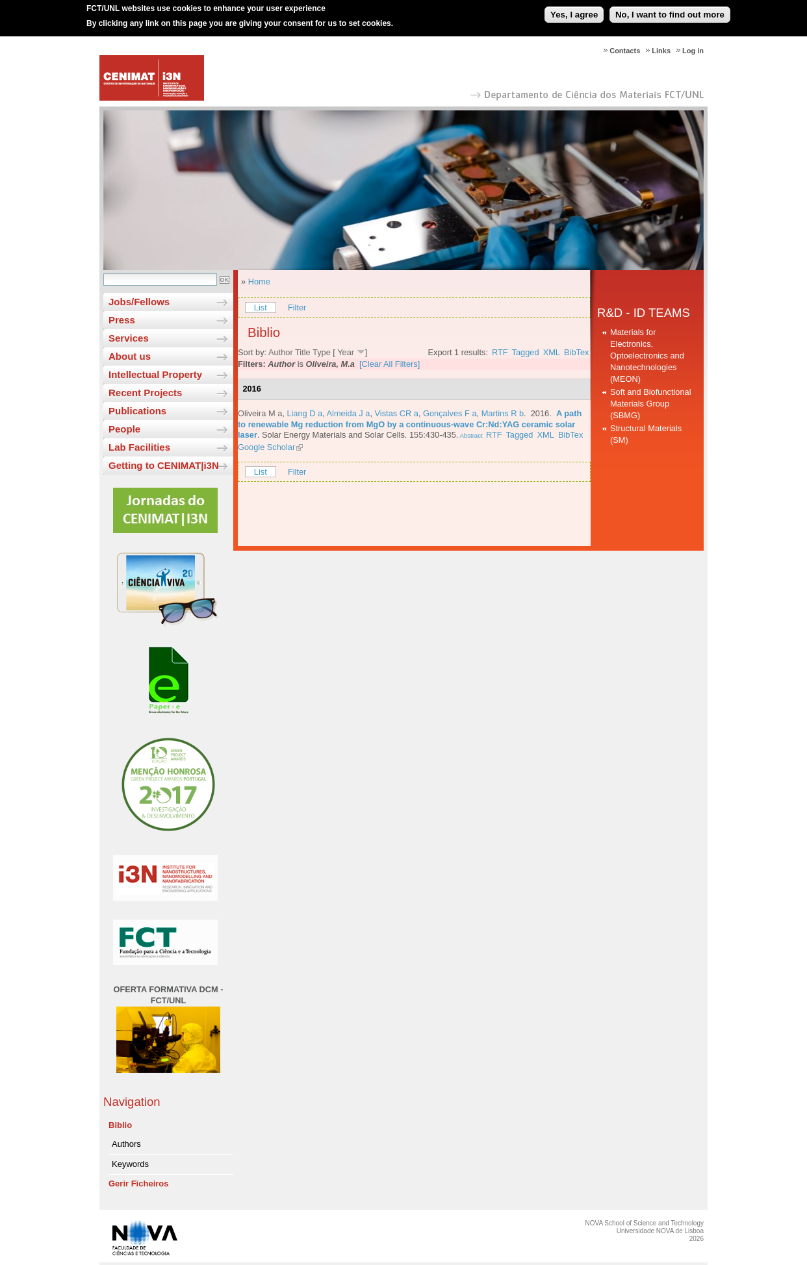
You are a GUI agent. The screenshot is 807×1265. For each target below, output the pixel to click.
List (260, 307)
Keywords (130, 1164)
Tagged (525, 352)
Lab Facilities (139, 447)
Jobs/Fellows (139, 301)
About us (130, 356)
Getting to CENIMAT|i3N (164, 465)
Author (280, 352)
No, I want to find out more (669, 9)
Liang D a (304, 413)
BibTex (576, 352)
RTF (500, 352)
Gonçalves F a (450, 413)
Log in (693, 51)
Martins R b (502, 413)
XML (551, 352)
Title (303, 352)
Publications (137, 410)
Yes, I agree (574, 9)
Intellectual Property (155, 374)
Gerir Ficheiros (138, 1183)
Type (322, 352)
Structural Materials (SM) (646, 434)
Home (259, 281)
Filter (297, 307)
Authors (126, 1144)
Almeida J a (348, 413)
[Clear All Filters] (389, 364)
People (124, 428)
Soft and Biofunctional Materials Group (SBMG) (650, 403)
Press (122, 319)
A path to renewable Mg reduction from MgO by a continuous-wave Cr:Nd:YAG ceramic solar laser (410, 424)
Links (661, 51)
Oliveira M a (260, 413)
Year (345, 352)
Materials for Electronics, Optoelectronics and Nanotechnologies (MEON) (647, 355)
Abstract (470, 435)
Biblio (120, 1125)
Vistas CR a (396, 413)
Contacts (624, 51)
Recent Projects (145, 392)
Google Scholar (266, 447)
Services (129, 338)
